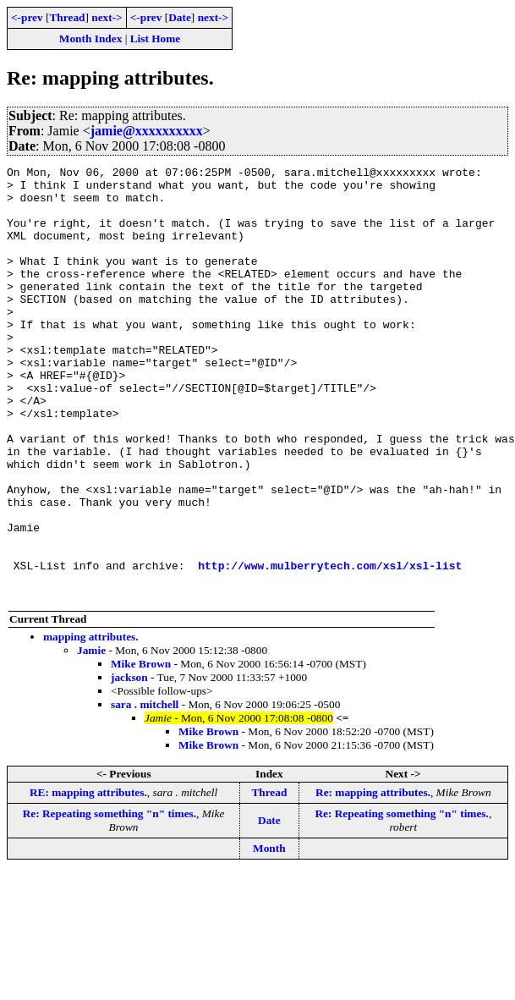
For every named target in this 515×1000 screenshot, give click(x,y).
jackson (129, 763)
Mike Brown (141, 750)
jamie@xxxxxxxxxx (146, 131)
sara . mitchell (144, 790)
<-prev (27, 17)
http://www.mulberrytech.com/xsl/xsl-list (330, 646)
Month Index (90, 38)
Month (269, 934)
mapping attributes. (91, 723)
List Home (155, 38)
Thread (67, 17)
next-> (106, 17)
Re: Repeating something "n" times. (109, 899)
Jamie (91, 736)
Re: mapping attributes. (372, 878)
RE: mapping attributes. (88, 878)
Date (179, 17)
